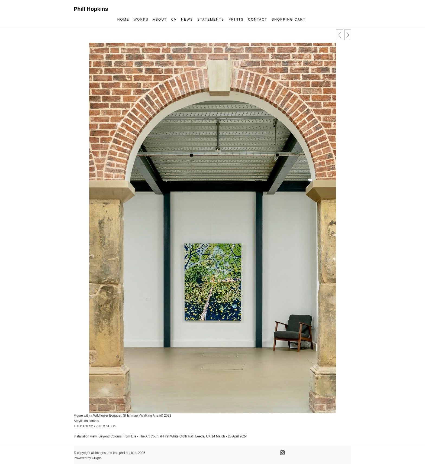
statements (210, 19)
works (141, 19)
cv (174, 19)
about (160, 19)
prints (236, 19)
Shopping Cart (288, 19)
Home (123, 19)
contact (257, 19)
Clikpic (96, 458)
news (187, 19)
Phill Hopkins (91, 9)
